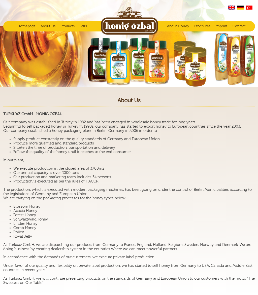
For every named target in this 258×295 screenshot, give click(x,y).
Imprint (221, 26)
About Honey (178, 26)
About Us (48, 26)
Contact (239, 26)
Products (67, 26)
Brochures (202, 26)
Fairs (83, 26)
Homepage (26, 26)
